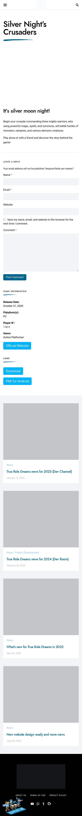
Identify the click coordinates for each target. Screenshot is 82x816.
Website (8, 204)
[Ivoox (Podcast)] (43, 804)
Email (7, 189)
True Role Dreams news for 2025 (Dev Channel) (39, 471)
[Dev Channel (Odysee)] (49, 804)
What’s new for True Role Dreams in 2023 (35, 647)
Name (7, 174)
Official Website (17, 346)
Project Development (27, 552)
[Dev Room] (37, 804)
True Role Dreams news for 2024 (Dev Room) (38, 559)
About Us (21, 795)
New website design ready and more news (35, 734)
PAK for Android (17, 381)
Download (13, 371)
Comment (10, 230)
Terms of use (38, 795)
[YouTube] (32, 804)
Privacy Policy (58, 795)
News (10, 464)
